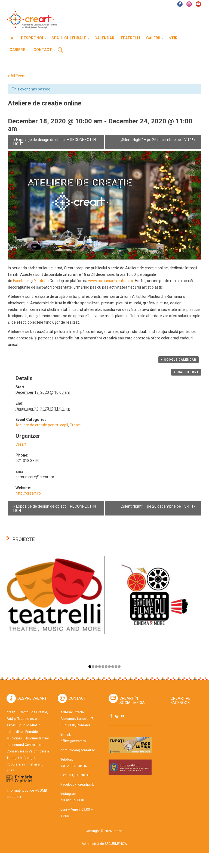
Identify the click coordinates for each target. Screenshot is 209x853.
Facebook (21, 281)
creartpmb (86, 784)
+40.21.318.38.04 (73, 766)
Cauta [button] (60, 50)
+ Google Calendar (178, 359)
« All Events (17, 76)
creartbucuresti (72, 800)
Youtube (41, 281)
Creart (75, 425)
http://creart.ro (28, 493)
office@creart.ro (73, 741)
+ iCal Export (186, 372)
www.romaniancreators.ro (110, 281)
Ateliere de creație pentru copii (42, 425)
